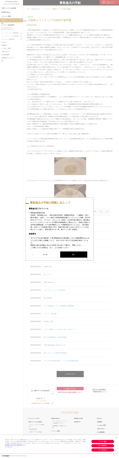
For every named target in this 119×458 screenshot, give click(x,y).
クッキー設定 (102, 441)
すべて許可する (102, 450)
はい (73, 254)
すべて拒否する (102, 445)
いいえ (45, 254)
